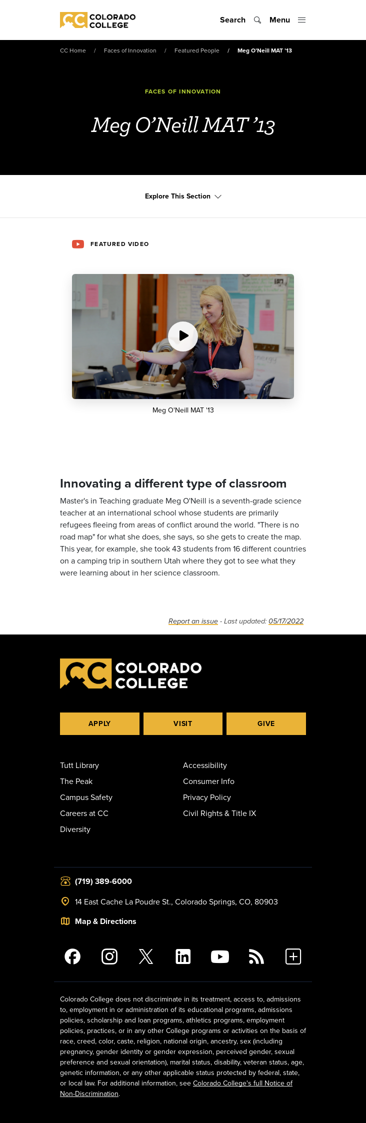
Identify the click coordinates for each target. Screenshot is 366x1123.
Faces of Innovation (130, 50)
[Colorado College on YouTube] (220, 957)
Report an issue (193, 621)
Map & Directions (105, 921)
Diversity (75, 829)
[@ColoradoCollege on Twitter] (146, 957)
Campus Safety (86, 797)
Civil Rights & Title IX (219, 813)
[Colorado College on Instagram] (109, 957)
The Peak (76, 781)
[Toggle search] (241, 20)
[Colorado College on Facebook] (72, 957)
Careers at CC (84, 813)
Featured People (197, 50)
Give (266, 723)
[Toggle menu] (288, 20)
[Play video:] (183, 336)
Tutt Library (79, 765)
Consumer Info (208, 781)
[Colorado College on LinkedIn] (183, 957)
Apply (100, 723)
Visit (183, 723)
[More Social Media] (293, 957)
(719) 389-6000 (103, 881)
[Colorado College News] (257, 957)
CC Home (73, 50)
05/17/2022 (286, 621)
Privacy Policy (207, 797)
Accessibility (205, 765)
